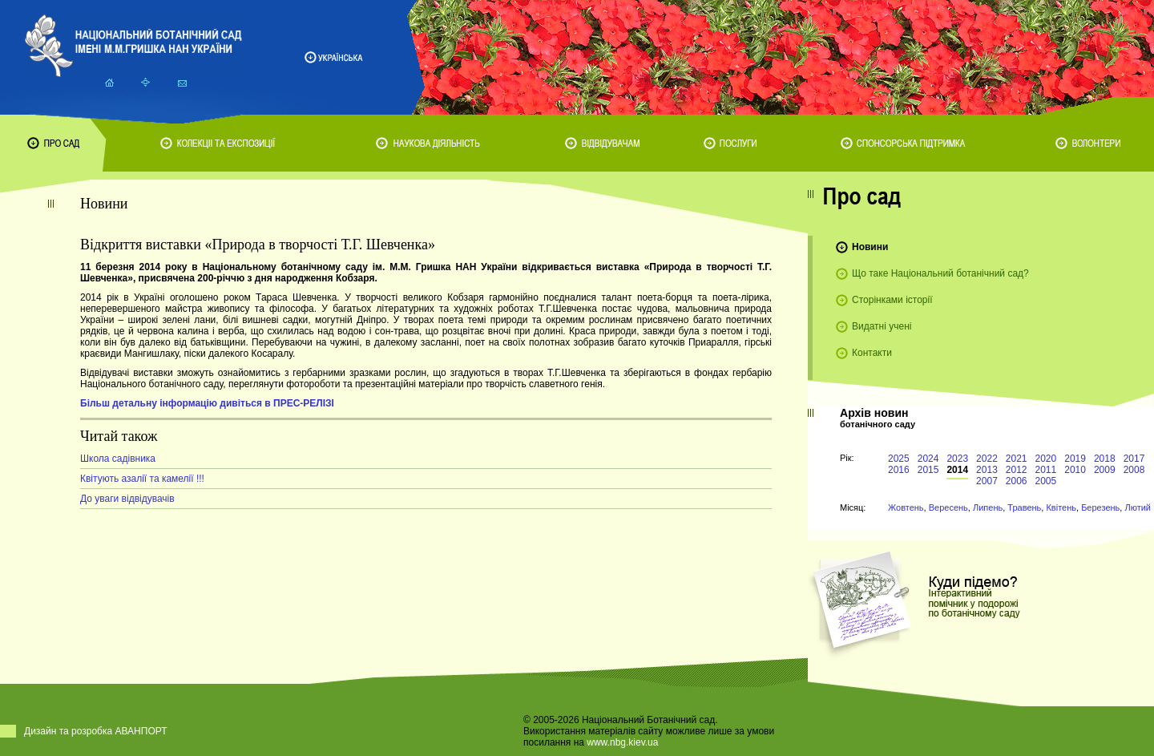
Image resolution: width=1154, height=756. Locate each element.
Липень (988, 507)
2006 (1016, 481)
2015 (928, 469)
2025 (899, 458)
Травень (1024, 507)
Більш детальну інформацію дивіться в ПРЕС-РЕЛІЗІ (207, 403)
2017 (1134, 458)
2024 (928, 458)
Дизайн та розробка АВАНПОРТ (95, 731)
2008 (1134, 469)
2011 (1046, 469)
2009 (1105, 469)
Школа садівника (117, 458)
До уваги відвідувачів (127, 498)
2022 (987, 458)
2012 (1016, 469)
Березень (1100, 507)
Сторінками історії (892, 299)
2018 (1105, 458)
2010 (1075, 469)
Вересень (948, 507)
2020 (1046, 458)
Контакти (872, 352)
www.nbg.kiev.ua (622, 742)
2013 (987, 469)
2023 (957, 458)
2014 (957, 469)
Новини (870, 247)
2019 (1075, 458)
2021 (1016, 458)
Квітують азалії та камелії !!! (142, 478)
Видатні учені (881, 326)
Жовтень (906, 507)
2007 (987, 481)
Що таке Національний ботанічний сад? (940, 273)
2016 (899, 469)
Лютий (1137, 507)
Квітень (1061, 507)
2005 (1046, 481)
